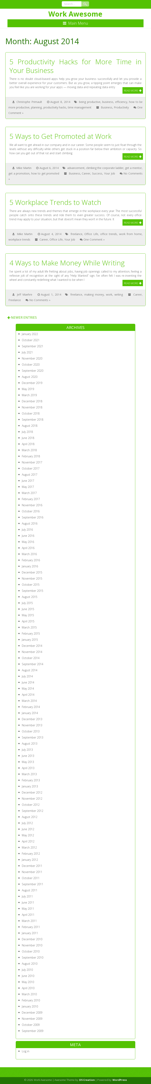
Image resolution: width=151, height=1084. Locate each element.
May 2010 (28, 982)
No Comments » (39, 300)
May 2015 (28, 615)
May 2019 (28, 389)
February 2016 (31, 560)
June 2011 (28, 902)
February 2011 (31, 927)
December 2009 (32, 1012)
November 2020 (32, 358)
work (109, 294)
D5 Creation (87, 1080)
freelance (76, 234)
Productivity (121, 107)
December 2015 (32, 572)
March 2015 (29, 627)
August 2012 (29, 817)
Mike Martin (23, 168)
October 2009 (31, 1025)
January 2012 (30, 860)
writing (118, 294)
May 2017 (28, 487)
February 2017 (31, 499)
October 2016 (31, 511)
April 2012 (28, 841)
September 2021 (32, 346)
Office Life (91, 234)
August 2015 (29, 597)
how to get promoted (45, 173)
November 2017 (32, 462)
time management (79, 107)
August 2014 (29, 670)
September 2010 (32, 957)
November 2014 (32, 652)
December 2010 (32, 939)
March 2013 (29, 774)
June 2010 (28, 976)
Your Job (109, 173)
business (107, 102)
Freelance (14, 300)
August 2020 (29, 377)
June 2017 (28, 481)
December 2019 (32, 383)
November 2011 (32, 872)
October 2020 (31, 364)
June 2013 (28, 756)
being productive (89, 102)
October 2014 (31, 658)
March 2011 (29, 921)
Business (106, 107)
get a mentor (133, 168)
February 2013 (31, 780)
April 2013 (28, 768)
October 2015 (31, 584)
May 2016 (28, 542)
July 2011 (27, 896)
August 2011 (29, 890)
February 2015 (31, 633)
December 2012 (32, 792)
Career (86, 173)
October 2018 (31, 413)
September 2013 (32, 737)
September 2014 (32, 664)
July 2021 (27, 352)
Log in (25, 1051)
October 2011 (31, 878)
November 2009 (32, 1019)
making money (94, 294)
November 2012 (32, 798)
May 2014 (28, 688)
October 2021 (31, 340)
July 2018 (27, 432)
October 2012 (31, 805)
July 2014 (27, 676)
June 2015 (28, 609)
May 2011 (28, 908)
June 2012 (28, 829)
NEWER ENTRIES (22, 317)
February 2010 (31, 1000)
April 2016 (28, 548)
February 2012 (31, 853)
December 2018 (32, 401)
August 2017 (29, 474)
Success (97, 173)
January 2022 (30, 334)
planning (36, 107)
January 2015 (30, 639)
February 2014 (31, 707)
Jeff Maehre (24, 294)
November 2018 (32, 407)
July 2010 (27, 970)
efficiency (121, 102)
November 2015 (32, 578)
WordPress (119, 1080)
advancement (76, 168)
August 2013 (29, 743)
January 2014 (30, 713)
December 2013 (32, 719)
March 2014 (29, 701)
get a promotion (18, 173)
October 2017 (31, 468)
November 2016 (32, 505)
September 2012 (32, 811)
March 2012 (29, 847)
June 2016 (28, 536)
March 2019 (29, 395)
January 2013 (30, 786)
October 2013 (31, 731)
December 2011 (32, 866)
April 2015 (28, 621)
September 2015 (32, 591)
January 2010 (30, 1006)
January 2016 (30, 566)
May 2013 (28, 762)
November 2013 (32, 725)
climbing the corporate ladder (104, 168)
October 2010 (31, 951)
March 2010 (29, 994)
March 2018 (29, 450)
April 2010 (28, 988)
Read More (131, 90)
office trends (108, 234)
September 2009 (32, 1031)
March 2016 (29, 554)
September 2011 (32, 884)
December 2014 (32, 646)
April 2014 (28, 695)
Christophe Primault (29, 102)
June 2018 (28, 438)
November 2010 (32, 945)
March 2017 (29, 493)
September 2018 (32, 419)
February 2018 (31, 456)
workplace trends (19, 239)
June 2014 (28, 682)
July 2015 (27, 603)
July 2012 (27, 823)
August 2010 (29, 963)
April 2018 (28, 444)
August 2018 (29, 426)
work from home (130, 234)
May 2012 (28, 835)
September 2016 (32, 517)
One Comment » (94, 239)
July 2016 (27, 529)
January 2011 (30, 933)
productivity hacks (54, 107)
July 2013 (27, 750)
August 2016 (29, 523)
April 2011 (28, 915)
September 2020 (32, 371)
